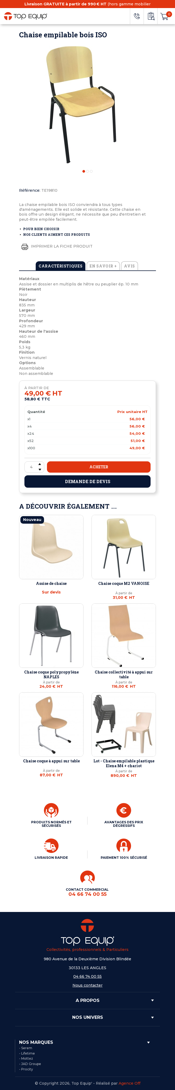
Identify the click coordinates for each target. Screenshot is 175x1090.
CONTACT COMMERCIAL (88, 892)
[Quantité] (34, 467)
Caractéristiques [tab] (60, 266)
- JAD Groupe (30, 1064)
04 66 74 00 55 (87, 976)
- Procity (26, 1069)
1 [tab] (83, 171)
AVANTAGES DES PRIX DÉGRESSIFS (123, 824)
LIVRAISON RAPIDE (51, 858)
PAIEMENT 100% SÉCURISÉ (124, 858)
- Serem (25, 1048)
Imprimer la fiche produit (56, 246)
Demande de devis (87, 481)
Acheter (98, 466)
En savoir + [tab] (103, 266)
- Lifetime (27, 1053)
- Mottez (26, 1058)
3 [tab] (91, 171)
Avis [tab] (129, 266)
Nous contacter (87, 985)
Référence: (29, 190)
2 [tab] (87, 171)
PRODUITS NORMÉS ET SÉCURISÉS (51, 824)
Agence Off (129, 1083)
